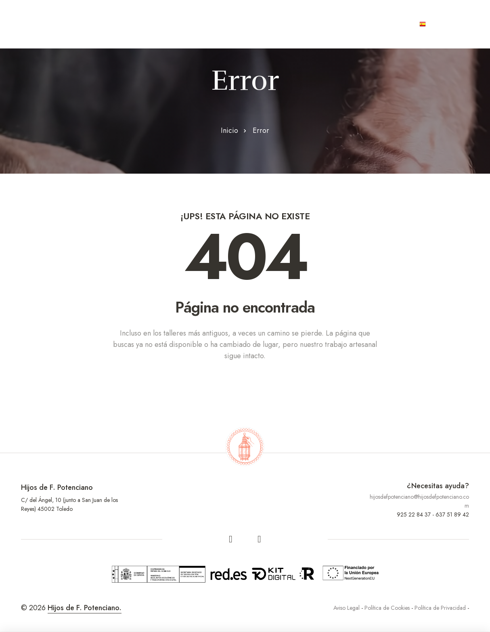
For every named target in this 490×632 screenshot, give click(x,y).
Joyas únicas (329, 24)
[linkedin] (259, 539)
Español (438, 24)
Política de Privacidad (440, 608)
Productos (221, 24)
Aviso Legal (346, 608)
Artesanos (167, 24)
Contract (273, 24)
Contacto (386, 24)
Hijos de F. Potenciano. (84, 608)
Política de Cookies (387, 608)
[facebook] (231, 539)
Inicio (229, 130)
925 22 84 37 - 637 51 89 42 (433, 514)
